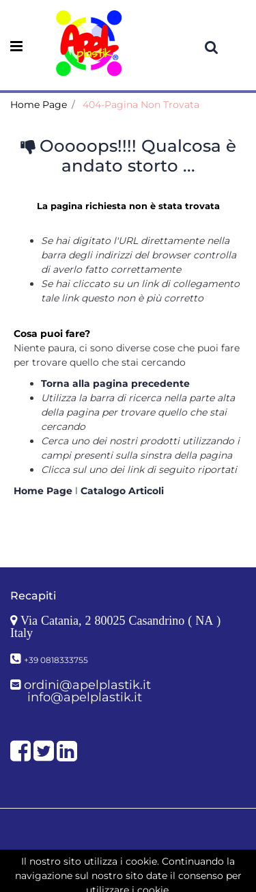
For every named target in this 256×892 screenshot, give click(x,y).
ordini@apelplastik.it (87, 684)
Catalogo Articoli (122, 491)
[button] (211, 47)
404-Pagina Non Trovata (141, 104)
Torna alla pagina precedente (115, 383)
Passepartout (158, 870)
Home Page (38, 104)
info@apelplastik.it (84, 697)
